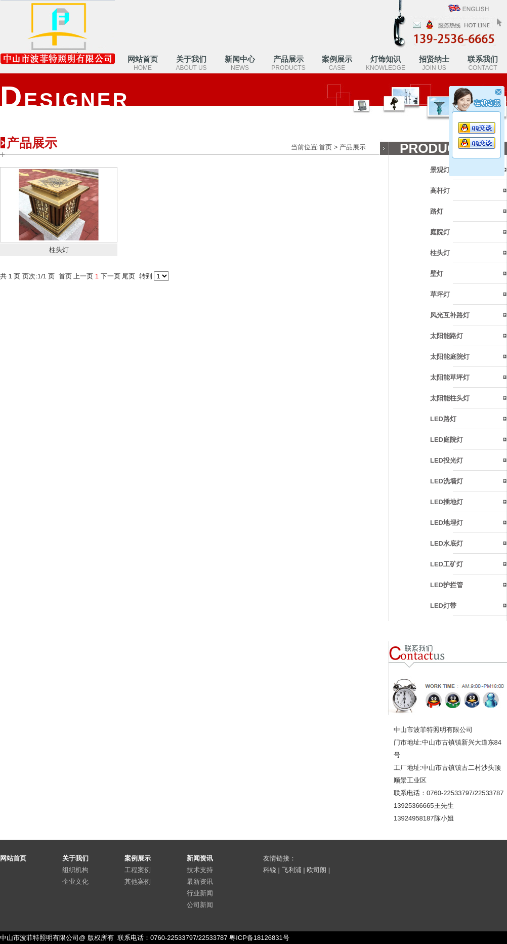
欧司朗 (316, 870)
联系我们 (483, 63)
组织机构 (75, 870)
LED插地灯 (446, 502)
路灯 (436, 211)
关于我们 (191, 63)
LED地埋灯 (446, 522)
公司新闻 (200, 905)
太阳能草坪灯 (450, 377)
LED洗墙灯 (446, 481)
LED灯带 (443, 605)
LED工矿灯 (446, 564)
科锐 (269, 870)
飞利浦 (292, 870)
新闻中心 (240, 63)
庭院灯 (440, 232)
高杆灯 (440, 190)
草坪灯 (440, 294)
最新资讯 (200, 881)
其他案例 (137, 881)
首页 (325, 147)
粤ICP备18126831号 (259, 937)
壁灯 (436, 273)
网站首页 (143, 63)
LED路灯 (443, 419)
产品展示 (288, 63)
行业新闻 (200, 893)
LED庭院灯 (446, 439)
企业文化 (75, 881)
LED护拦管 (446, 585)
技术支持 (200, 870)
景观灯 (440, 170)
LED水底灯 (446, 543)
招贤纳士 (434, 63)
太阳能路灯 (446, 336)
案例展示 (337, 63)
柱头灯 (440, 253)
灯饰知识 (385, 63)
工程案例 (137, 870)
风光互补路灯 (450, 315)
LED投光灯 (446, 460)
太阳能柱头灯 (450, 398)
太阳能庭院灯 (450, 356)
